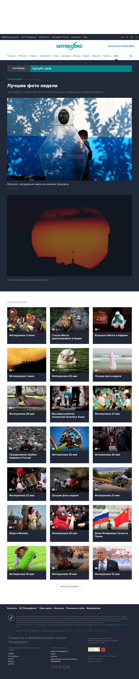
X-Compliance (13, 656)
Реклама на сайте (75, 608)
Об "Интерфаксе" (29, 37)
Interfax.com (44, 37)
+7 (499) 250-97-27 (100, 631)
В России (22, 56)
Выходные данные (95, 659)
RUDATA (54, 656)
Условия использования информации (102, 656)
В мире (33, 56)
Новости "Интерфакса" (59, 651)
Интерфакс (69, 46)
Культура (66, 56)
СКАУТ (11, 659)
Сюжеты (107, 56)
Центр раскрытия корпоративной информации (64, 660)
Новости (96, 56)
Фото (116, 56)
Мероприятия (93, 608)
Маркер (11, 661)
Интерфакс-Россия (60, 37)
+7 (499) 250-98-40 (81, 631)
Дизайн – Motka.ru (95, 661)
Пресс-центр (45, 608)
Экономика (44, 56)
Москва (76, 56)
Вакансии (59, 608)
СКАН (53, 654)
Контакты (12, 608)
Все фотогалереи (69, 586)
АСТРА (11, 664)
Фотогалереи (14, 79)
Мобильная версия (10, 37)
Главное (11, 56)
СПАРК (11, 654)
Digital (86, 56)
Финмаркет (76, 37)
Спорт (56, 56)
